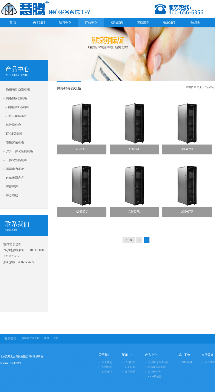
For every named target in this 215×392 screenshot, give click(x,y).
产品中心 (91, 22)
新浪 (46, 338)
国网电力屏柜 (15, 169)
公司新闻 (130, 362)
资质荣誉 (143, 22)
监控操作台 (13, 124)
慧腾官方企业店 (31, 338)
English (195, 22)
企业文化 (107, 371)
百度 (55, 338)
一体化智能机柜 (16, 160)
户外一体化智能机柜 (19, 151)
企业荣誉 (210, 362)
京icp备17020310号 (10, 362)
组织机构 (107, 367)
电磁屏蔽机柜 (15, 142)
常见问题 (130, 371)
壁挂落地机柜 (17, 116)
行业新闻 (130, 367)
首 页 (12, 22)
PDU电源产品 (15, 177)
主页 (199, 87)
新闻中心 (65, 22)
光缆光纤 (12, 186)
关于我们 (39, 22)
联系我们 (169, 22)
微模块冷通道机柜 (18, 89)
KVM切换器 (14, 133)
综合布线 (12, 195)
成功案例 (117, 22)
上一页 (129, 239)
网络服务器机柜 (16, 98)
